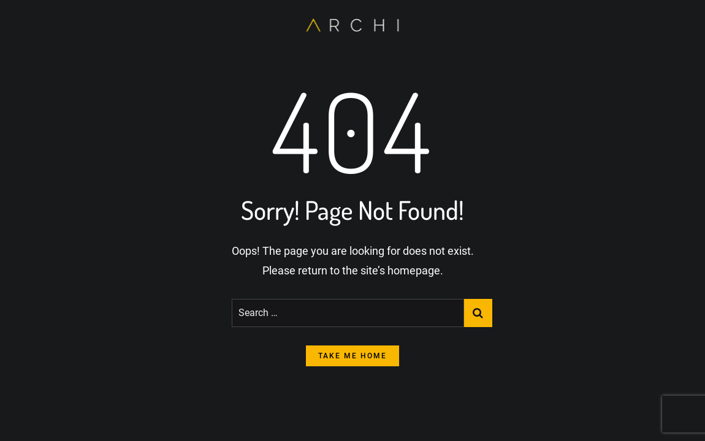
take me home (352, 356)
